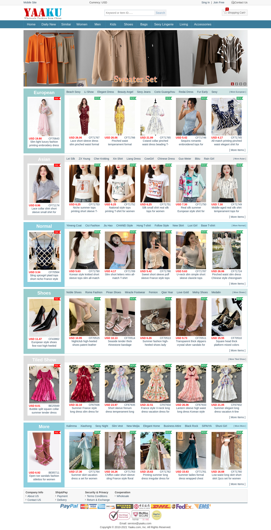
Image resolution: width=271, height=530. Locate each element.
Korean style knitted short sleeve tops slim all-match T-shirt (85, 255)
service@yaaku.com (139, 523)
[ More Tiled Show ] (237, 359)
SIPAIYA (207, 425)
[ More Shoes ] (239, 292)
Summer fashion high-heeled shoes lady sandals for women (156, 322)
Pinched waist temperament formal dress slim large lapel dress (121, 122)
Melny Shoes (200, 292)
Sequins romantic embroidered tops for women (192, 122)
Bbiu (197, 158)
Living (184, 24)
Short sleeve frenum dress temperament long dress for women (121, 389)
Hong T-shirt (144, 225)
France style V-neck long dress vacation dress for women (156, 389)
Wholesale (123, 496)
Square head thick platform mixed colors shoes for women (227, 322)
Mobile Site (30, 2)
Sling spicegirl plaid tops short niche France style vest (45, 256)
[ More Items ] (237, 150)
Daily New (49, 24)
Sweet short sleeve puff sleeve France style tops (156, 254)
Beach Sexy (73, 91)
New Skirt (178, 225)
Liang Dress (134, 158)
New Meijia (133, 425)
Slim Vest (117, 425)
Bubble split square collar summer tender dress (45, 389)
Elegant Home (151, 425)
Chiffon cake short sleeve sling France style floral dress (121, 456)
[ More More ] (240, 426)
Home (31, 24)
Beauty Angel (125, 91)
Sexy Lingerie (164, 24)
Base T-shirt (208, 225)
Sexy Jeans (144, 91)
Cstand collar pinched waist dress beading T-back (156, 122)
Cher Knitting (101, 158)
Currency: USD (98, 2)
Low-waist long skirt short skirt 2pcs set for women (227, 455)
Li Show (89, 91)
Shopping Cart (235, 12)
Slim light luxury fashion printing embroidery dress (45, 122)
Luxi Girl (192, 225)
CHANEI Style (124, 225)
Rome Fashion (93, 292)
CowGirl (149, 158)
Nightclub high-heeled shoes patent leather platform (85, 322)
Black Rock (191, 425)
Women (81, 24)
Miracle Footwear (135, 292)
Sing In (206, 2)
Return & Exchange (98, 499)
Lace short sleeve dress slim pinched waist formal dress (85, 122)
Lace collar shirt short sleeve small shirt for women (45, 189)
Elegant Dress (105, 91)
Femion (153, 292)
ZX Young (84, 158)
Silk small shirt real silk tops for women (156, 188)
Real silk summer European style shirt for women (192, 189)
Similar (66, 24)
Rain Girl (209, 158)
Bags (144, 24)
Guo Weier (185, 158)
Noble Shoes (73, 292)
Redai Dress (186, 91)
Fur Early (202, 91)
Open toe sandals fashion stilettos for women (45, 456)
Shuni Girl (221, 425)
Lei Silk (70, 158)
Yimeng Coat (73, 225)
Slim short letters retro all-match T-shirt (121, 254)
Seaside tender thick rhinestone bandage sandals (121, 322)
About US (33, 496)
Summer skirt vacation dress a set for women (85, 455)
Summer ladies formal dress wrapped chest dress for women (192, 456)
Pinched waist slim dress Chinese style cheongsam (227, 254)
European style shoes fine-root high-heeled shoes (45, 323)
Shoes (128, 24)
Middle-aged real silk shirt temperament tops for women (227, 189)
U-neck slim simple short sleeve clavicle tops (192, 254)
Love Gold (183, 292)
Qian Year (167, 292)
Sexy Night (101, 425)
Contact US (34, 499)
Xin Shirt (118, 158)
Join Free (218, 2)
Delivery (62, 499)
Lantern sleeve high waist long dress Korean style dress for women (192, 389)
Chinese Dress (166, 158)
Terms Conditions (97, 496)
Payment (62, 496)
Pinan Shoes (113, 292)
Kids (113, 24)
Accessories (202, 24)
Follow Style (162, 225)
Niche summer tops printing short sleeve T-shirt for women (85, 189)
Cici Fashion (92, 225)
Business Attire (172, 425)
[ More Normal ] (239, 225)
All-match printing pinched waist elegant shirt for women (227, 122)
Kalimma (71, 425)
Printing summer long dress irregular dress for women (156, 456)
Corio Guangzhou (164, 91)
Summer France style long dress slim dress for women (85, 389)
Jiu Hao (108, 225)
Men (97, 24)
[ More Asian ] (239, 159)
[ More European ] (237, 92)
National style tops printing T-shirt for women (121, 188)
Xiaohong (85, 425)
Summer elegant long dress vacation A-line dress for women (227, 389)
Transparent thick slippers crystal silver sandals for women (192, 322)
